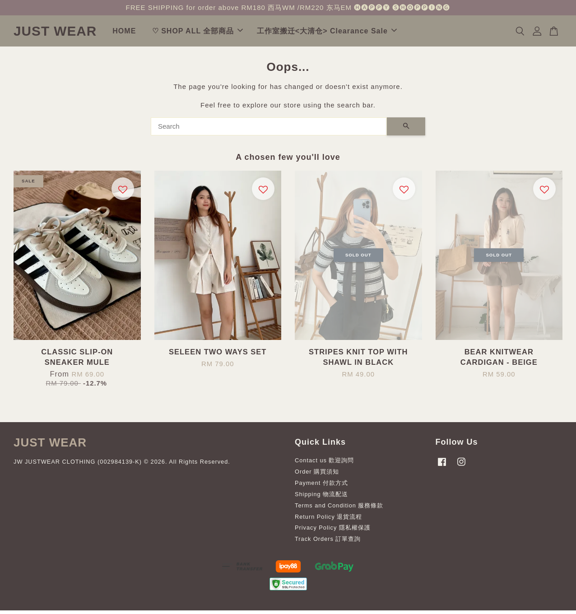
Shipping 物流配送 (321, 497)
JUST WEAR (79, 33)
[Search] (269, 130)
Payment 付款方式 (321, 486)
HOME (173, 33)
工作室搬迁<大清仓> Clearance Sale (375, 33)
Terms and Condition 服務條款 (339, 509)
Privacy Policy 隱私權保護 (333, 531)
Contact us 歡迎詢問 (324, 463)
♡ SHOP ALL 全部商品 (246, 33)
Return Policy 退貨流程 (328, 519)
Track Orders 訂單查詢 (328, 542)
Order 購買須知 (317, 475)
